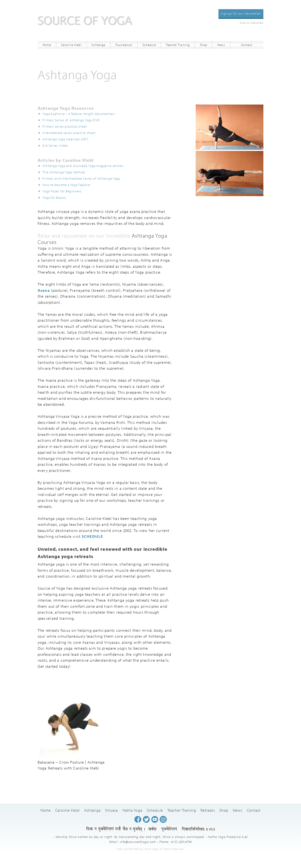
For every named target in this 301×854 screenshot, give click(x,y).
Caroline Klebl (71, 45)
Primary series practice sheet (64, 126)
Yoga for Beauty (54, 197)
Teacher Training (178, 45)
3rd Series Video (55, 145)
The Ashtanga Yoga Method (63, 172)
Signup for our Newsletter (241, 13)
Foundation (123, 45)
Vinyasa (111, 810)
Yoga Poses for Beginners (61, 191)
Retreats (208, 810)
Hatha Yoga (132, 810)
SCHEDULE (92, 536)
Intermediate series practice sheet (68, 133)
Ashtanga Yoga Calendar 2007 (65, 139)
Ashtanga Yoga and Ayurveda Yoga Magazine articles (82, 166)
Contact (247, 45)
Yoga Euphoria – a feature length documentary (78, 114)
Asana (44, 290)
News (221, 45)
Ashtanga (98, 45)
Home (47, 45)
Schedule (149, 45)
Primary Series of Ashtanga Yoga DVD (70, 120)
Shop (203, 45)
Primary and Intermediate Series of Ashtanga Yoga (81, 178)
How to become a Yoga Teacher (66, 185)
